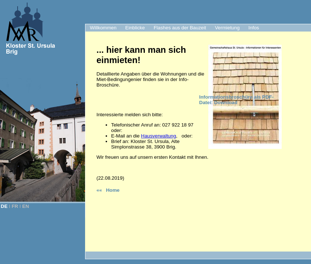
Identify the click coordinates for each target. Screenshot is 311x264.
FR (15, 206)
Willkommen (103, 27)
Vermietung (227, 27)
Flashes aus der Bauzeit (180, 27)
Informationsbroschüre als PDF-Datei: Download (236, 99)
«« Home (108, 190)
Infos (253, 27)
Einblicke (135, 27)
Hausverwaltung (158, 136)
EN (25, 206)
